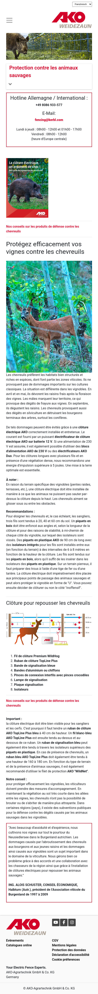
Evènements (15, 940)
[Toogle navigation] (9, 20)
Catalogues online (19, 945)
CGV (55, 940)
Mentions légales (64, 945)
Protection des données (69, 950)
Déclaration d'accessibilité (70, 955)
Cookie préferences (66, 959)
